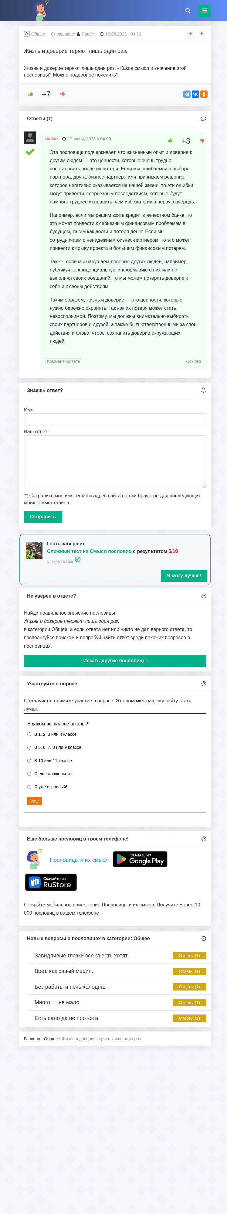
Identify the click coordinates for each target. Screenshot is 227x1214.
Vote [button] (34, 801)
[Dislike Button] (60, 94)
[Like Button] (28, 94)
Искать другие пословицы (115, 660)
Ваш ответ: (36, 431)
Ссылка (193, 361)
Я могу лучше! (184, 575)
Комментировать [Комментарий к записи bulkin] (63, 361)
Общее (38, 34)
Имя (28, 409)
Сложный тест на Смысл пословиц (89, 551)
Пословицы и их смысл (79, 860)
